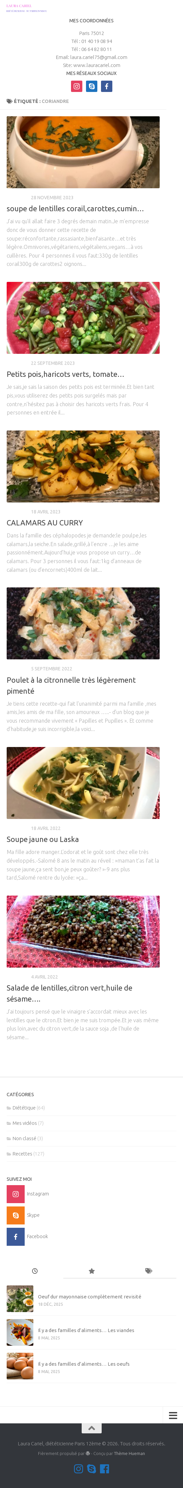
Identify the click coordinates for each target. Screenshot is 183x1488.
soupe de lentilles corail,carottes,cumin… (75, 208)
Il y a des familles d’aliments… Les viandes (86, 1330)
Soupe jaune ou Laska (43, 839)
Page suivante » (137, 1059)
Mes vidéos (25, 1123)
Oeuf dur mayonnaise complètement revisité (89, 1296)
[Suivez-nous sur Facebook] (104, 1469)
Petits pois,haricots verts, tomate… (65, 374)
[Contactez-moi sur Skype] (91, 1469)
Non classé (24, 1138)
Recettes (18, 197)
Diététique (24, 1108)
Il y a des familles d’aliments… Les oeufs (84, 1364)
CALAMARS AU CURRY (45, 522)
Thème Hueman (129, 1453)
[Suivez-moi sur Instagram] (78, 1469)
